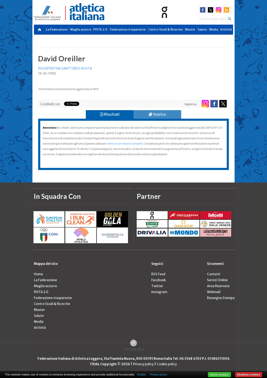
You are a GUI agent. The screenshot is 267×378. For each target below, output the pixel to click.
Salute (202, 29)
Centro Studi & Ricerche (165, 29)
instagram (218, 10)
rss (226, 10)
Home (38, 274)
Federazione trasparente (128, 29)
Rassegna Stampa (221, 298)
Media (213, 29)
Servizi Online (217, 280)
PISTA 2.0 (100, 29)
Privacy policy (143, 364)
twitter (210, 10)
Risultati (110, 114)
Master (190, 29)
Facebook (158, 280)
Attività (226, 29)
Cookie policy (167, 364)
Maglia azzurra (80, 29)
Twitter (157, 286)
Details (141, 374)
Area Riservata (218, 286)
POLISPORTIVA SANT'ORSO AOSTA (65, 68)
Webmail (213, 292)
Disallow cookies (248, 374)
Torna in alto (133, 349)
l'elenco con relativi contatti (123, 143)
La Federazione (57, 29)
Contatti (213, 274)
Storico (157, 114)
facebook (202, 10)
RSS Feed (158, 274)
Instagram (159, 292)
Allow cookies (219, 374)
